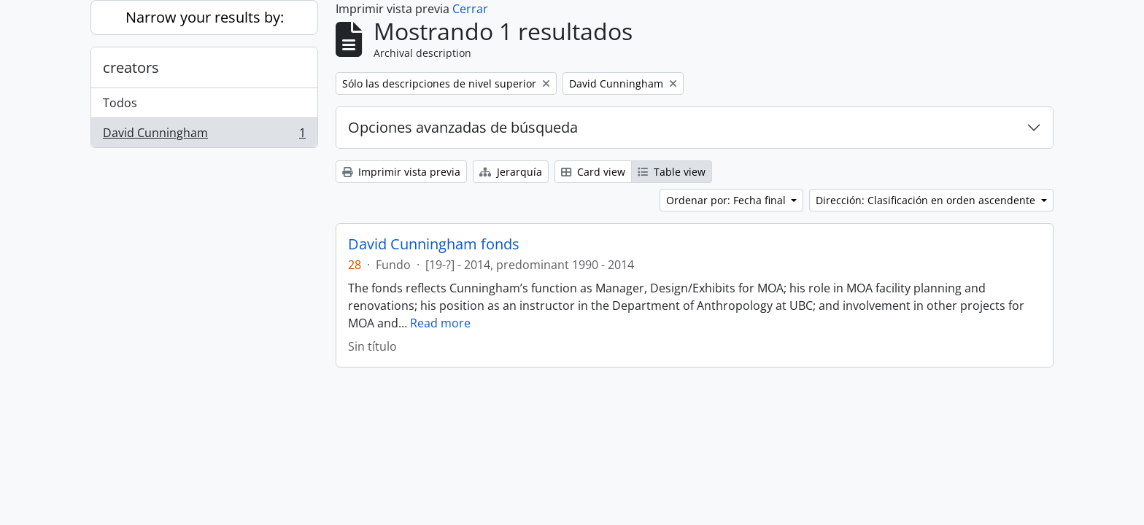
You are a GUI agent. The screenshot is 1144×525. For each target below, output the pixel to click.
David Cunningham (204, 135)
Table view (672, 172)
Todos (120, 103)
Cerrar (470, 9)
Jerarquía (510, 172)
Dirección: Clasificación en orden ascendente (927, 200)
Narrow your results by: (204, 17)
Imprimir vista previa (401, 172)
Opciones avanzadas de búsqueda (463, 127)
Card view (593, 172)
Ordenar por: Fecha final (727, 200)
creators (131, 67)
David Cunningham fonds (433, 244)
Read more (440, 323)
